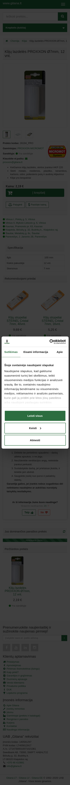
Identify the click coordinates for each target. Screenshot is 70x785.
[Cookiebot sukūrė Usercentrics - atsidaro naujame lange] (50, 341)
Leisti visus (35, 415)
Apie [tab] (60, 351)
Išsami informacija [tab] (35, 351)
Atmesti (35, 440)
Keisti (35, 427)
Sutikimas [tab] (11, 351)
